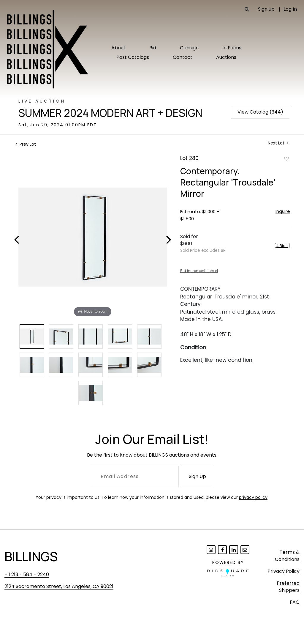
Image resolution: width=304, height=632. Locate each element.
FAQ (295, 602)
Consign (189, 47)
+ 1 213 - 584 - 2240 (26, 574)
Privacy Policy (283, 571)
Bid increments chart (199, 270)
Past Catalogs (132, 57)
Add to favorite (286, 158)
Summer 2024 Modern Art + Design (110, 113)
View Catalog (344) (260, 112)
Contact (182, 57)
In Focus (231, 47)
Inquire (283, 211)
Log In (290, 9)
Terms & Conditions (287, 556)
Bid (152, 47)
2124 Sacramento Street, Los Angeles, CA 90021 (58, 586)
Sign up (266, 9)
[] (282, 245)
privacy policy (253, 497)
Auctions (226, 57)
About (118, 47)
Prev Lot (25, 144)
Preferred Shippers (288, 587)
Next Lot (278, 143)
